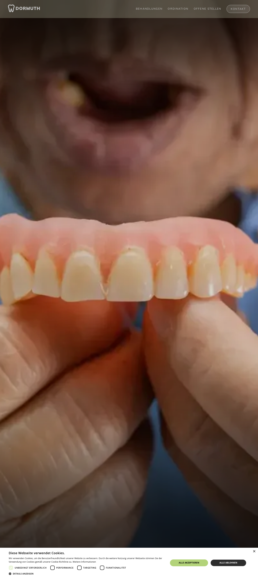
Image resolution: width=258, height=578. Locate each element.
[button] (86, 573)
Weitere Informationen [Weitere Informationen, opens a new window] (84, 561)
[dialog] (129, 563)
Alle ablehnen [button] (228, 562)
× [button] (254, 551)
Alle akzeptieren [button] (189, 562)
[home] (24, 9)
